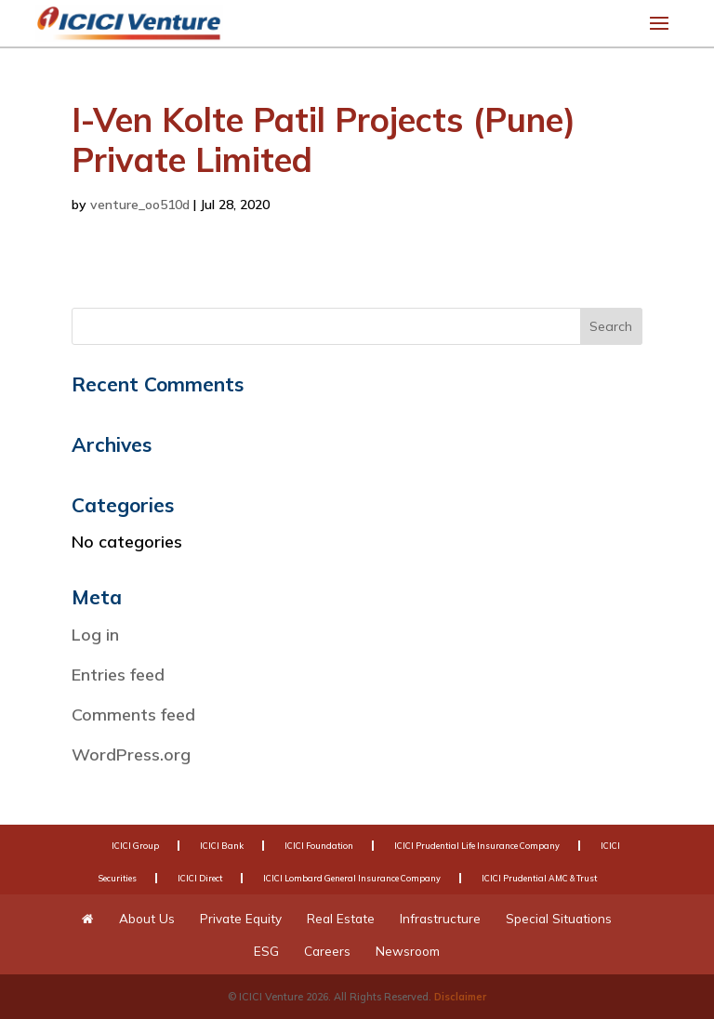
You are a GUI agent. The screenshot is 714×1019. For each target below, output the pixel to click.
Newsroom (408, 951)
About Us (147, 918)
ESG (266, 951)
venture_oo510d (140, 204)
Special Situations (559, 918)
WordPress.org (131, 754)
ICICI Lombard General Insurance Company (352, 878)
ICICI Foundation (318, 845)
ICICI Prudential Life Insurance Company (477, 845)
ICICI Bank (222, 845)
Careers (327, 951)
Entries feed (118, 674)
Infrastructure (440, 918)
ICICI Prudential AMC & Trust (539, 878)
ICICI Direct (200, 878)
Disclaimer (460, 996)
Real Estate (341, 918)
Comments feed (133, 714)
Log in (95, 634)
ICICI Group (135, 845)
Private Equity (241, 918)
